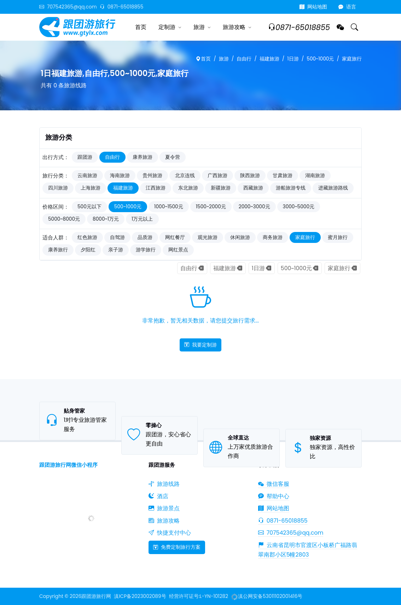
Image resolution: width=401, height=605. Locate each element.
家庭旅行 (352, 59)
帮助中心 (273, 496)
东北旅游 (188, 188)
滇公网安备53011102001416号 (266, 596)
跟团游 (84, 157)
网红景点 (178, 249)
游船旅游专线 (291, 188)
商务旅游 (273, 237)
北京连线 (185, 175)
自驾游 (117, 237)
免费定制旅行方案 (176, 547)
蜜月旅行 (338, 237)
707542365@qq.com (68, 7)
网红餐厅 (175, 237)
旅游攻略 (234, 27)
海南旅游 (120, 175)
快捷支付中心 (170, 532)
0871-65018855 (122, 7)
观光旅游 (207, 237)
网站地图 (313, 7)
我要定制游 (200, 344)
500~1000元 (320, 59)
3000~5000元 (299, 206)
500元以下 (89, 206)
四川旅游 (58, 188)
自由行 (244, 59)
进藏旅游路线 (333, 188)
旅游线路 (164, 484)
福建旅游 (269, 59)
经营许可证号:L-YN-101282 (198, 596)
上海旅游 (90, 188)
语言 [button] (347, 7)
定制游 (166, 27)
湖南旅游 (315, 175)
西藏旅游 (253, 188)
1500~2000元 (211, 206)
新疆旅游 (221, 188)
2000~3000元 (254, 206)
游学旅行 (146, 249)
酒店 (158, 496)
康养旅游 (142, 157)
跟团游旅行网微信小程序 (68, 465)
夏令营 (172, 157)
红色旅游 (87, 237)
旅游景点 (164, 508)
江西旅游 (155, 188)
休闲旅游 (240, 237)
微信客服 (273, 484)
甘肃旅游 (282, 175)
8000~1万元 (106, 219)
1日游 (292, 59)
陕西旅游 (250, 175)
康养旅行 (58, 249)
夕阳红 (88, 249)
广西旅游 (217, 175)
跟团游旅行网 (96, 596)
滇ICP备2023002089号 (140, 596)
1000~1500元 (168, 206)
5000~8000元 (64, 219)
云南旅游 (87, 175)
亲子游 (115, 249)
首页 (140, 27)
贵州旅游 (152, 175)
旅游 (199, 27)
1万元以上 (142, 219)
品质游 (145, 237)
